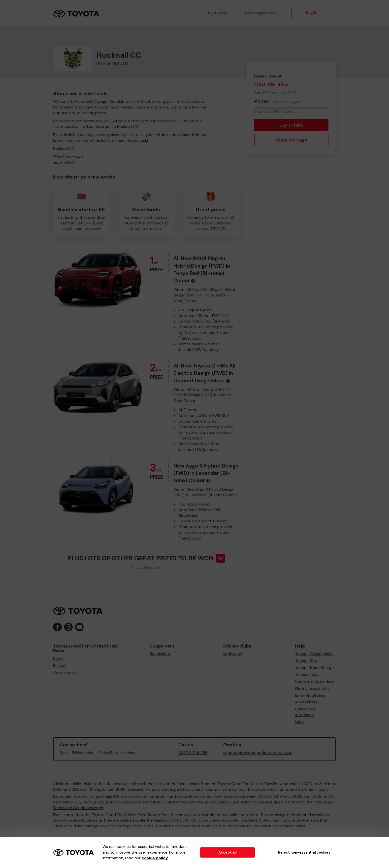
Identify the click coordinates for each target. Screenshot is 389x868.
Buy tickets (216, 13)
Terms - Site (306, 660)
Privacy (59, 665)
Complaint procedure (314, 681)
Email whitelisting (310, 695)
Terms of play (307, 674)
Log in (312, 12)
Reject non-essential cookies (304, 852)
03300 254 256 (193, 752)
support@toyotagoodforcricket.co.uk (257, 752)
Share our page (291, 140)
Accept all (227, 852)
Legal (299, 721)
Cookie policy (65, 672)
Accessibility (306, 702)
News (58, 658)
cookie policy (155, 858)
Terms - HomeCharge (314, 667)
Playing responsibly (312, 688)
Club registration (261, 13)
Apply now (232, 653)
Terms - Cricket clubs (314, 653)
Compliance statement (305, 711)
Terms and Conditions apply (303, 789)
